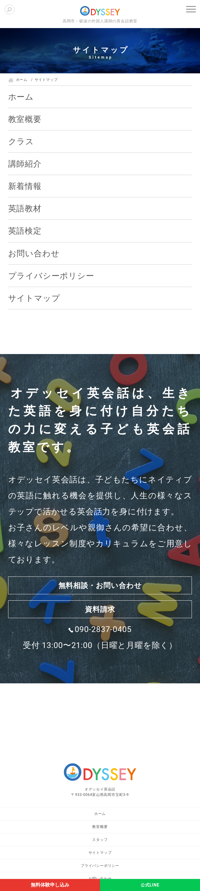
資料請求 (99, 617)
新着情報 (25, 186)
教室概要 (25, 119)
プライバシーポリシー (51, 275)
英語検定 (25, 230)
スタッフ (100, 840)
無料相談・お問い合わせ (100, 588)
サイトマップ (34, 298)
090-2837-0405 (103, 639)
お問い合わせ (34, 253)
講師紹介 (25, 163)
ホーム (21, 96)
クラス (21, 141)
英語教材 (25, 208)
